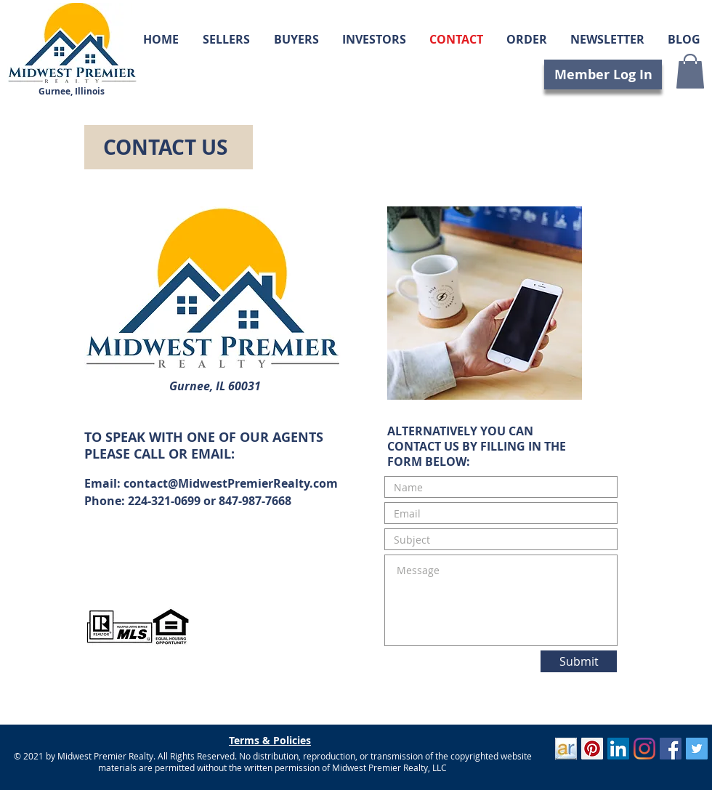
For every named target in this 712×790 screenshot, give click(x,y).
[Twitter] (697, 748)
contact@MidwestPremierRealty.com (231, 483)
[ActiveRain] (566, 748)
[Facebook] (670, 748)
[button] (690, 71)
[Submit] (579, 661)
